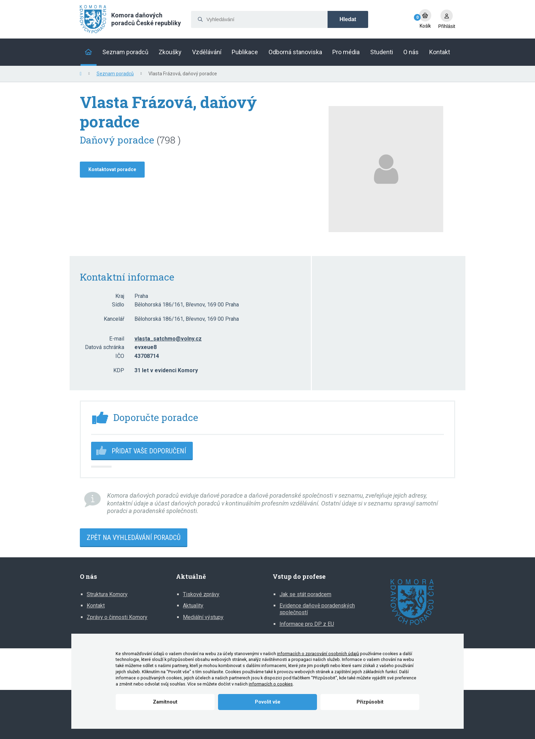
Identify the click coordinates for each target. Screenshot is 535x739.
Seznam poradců (115, 73)
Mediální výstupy (203, 617)
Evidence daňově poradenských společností (317, 609)
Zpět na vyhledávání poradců (133, 537)
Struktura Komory (107, 594)
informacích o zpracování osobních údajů (318, 653)
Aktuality (193, 605)
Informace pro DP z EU (306, 624)
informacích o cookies (271, 684)
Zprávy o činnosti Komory (117, 617)
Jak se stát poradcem (305, 594)
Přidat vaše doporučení (149, 451)
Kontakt (96, 605)
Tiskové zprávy (201, 594)
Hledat (347, 19)
